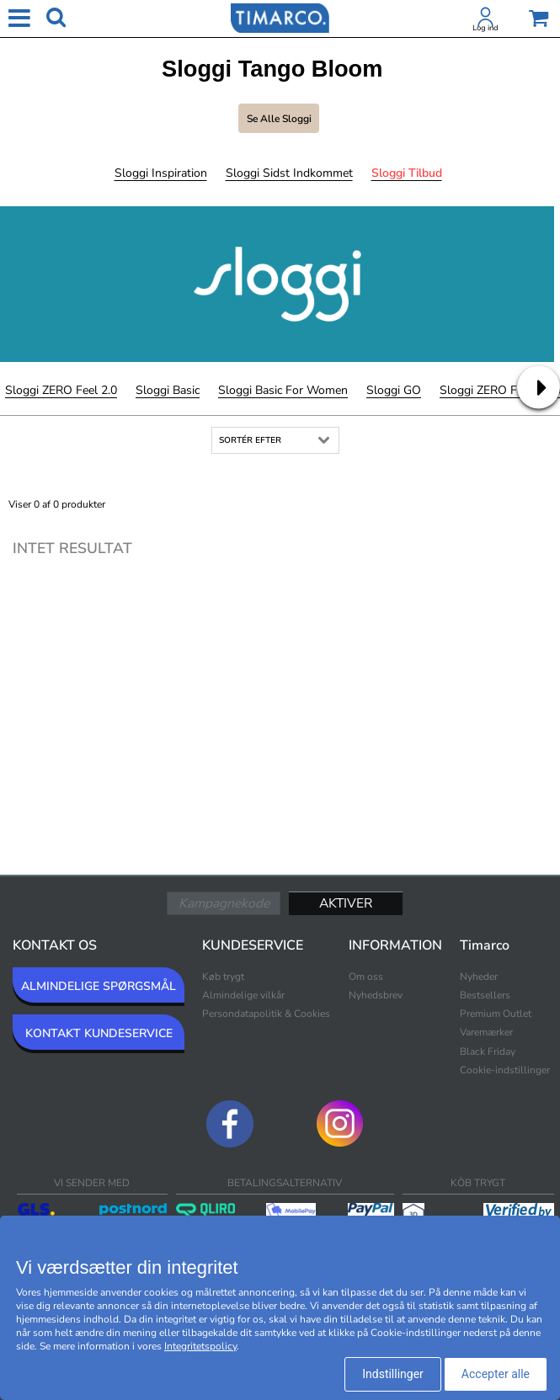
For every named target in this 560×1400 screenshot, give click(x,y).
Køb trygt (223, 976)
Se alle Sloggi (279, 118)
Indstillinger (393, 1374)
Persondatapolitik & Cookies (266, 1013)
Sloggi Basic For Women (283, 390)
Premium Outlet (495, 1013)
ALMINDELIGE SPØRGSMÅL (98, 986)
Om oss (366, 976)
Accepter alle (495, 1374)
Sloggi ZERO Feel (486, 390)
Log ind (485, 28)
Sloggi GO (393, 390)
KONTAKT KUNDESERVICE (99, 1033)
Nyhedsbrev (376, 995)
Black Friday (487, 1051)
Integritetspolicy (200, 1346)
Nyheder (479, 976)
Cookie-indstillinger (505, 1070)
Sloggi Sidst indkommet (289, 173)
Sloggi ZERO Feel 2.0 (61, 390)
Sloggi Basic (168, 390)
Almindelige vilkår (243, 995)
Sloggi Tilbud (406, 173)
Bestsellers (485, 995)
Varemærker (486, 1032)
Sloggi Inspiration (161, 173)
